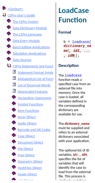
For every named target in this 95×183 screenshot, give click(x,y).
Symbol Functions (30, 104)
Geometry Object (30, 161)
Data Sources (22, 60)
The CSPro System (25, 22)
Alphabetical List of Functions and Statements (50, 79)
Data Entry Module (26, 41)
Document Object (30, 142)
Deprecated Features (33, 91)
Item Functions (28, 111)
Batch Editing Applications (31, 47)
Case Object (26, 136)
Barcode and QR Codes (34, 130)
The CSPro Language (27, 34)
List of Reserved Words (34, 85)
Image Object (27, 174)
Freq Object (26, 155)
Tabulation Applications (29, 53)
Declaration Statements (34, 98)
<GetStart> (15, 9)
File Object (25, 149)
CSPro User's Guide (21, 15)
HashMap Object (30, 168)
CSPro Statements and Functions (36, 66)
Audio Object (27, 123)
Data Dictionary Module (30, 28)
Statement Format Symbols (37, 72)
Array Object (27, 117)
